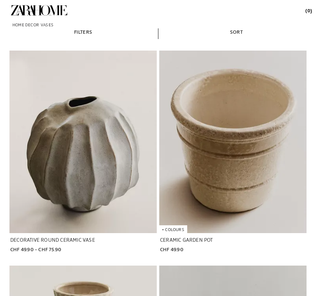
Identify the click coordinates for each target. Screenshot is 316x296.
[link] (39, 10)
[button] (83, 31)
